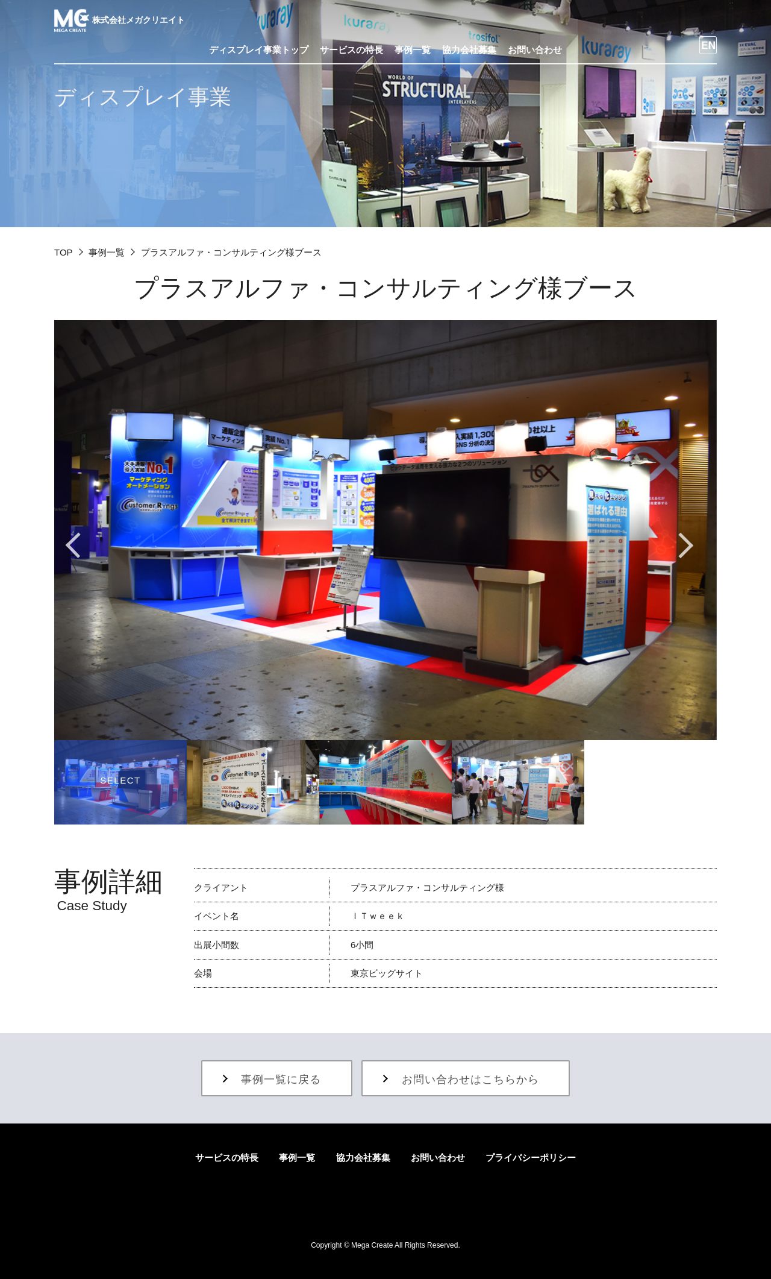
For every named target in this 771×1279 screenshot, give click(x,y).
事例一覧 (107, 252)
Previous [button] (84, 545)
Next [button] (687, 545)
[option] (385, 530)
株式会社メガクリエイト (119, 20)
